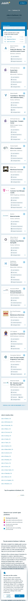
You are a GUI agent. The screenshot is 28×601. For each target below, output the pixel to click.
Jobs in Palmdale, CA (6, 473)
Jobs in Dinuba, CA (6, 456)
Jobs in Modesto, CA (6, 483)
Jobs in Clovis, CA (5, 466)
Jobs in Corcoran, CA (6, 432)
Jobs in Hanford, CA (6, 446)
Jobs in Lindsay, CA (6, 435)
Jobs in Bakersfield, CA (7, 449)
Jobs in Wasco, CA (6, 428)
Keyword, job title (6, 25)
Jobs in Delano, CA (6, 418)
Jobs (9, 10)
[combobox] (14, 27)
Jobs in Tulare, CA (5, 442)
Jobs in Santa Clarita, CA (7, 470)
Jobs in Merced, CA (6, 476)
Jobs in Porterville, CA (6, 425)
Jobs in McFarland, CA (6, 422)
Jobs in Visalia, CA (5, 439)
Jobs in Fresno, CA (6, 463)
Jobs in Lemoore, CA (6, 452)
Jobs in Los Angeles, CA (7, 480)
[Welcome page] (5, 3)
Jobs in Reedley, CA (6, 459)
